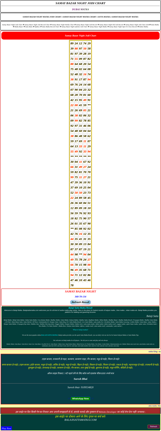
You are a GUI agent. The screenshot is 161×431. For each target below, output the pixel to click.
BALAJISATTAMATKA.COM (80, 419)
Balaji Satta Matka (49, 335)
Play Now (6, 428)
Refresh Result (80, 302)
